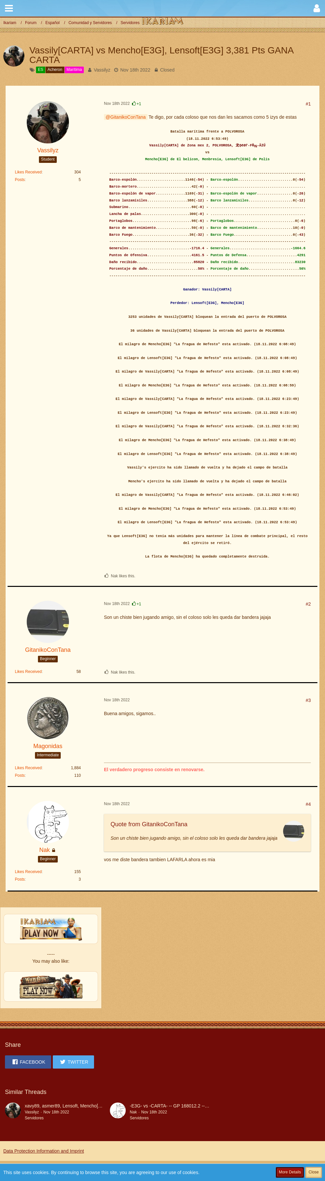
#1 (308, 103)
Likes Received (28, 172)
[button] (9, 8)
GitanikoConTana (128, 117)
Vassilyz (102, 70)
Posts (20, 179)
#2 (308, 604)
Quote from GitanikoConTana (149, 824)
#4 (308, 804)
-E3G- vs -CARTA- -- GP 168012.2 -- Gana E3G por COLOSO (193, 1105)
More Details (290, 1172)
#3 (308, 700)
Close (314, 1172)
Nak (133, 1112)
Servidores (34, 1118)
